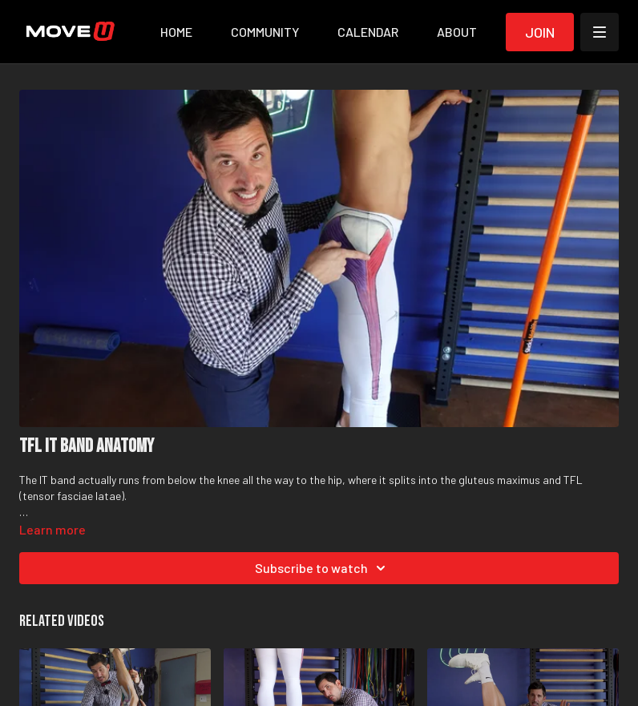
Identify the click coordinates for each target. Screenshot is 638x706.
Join (540, 32)
